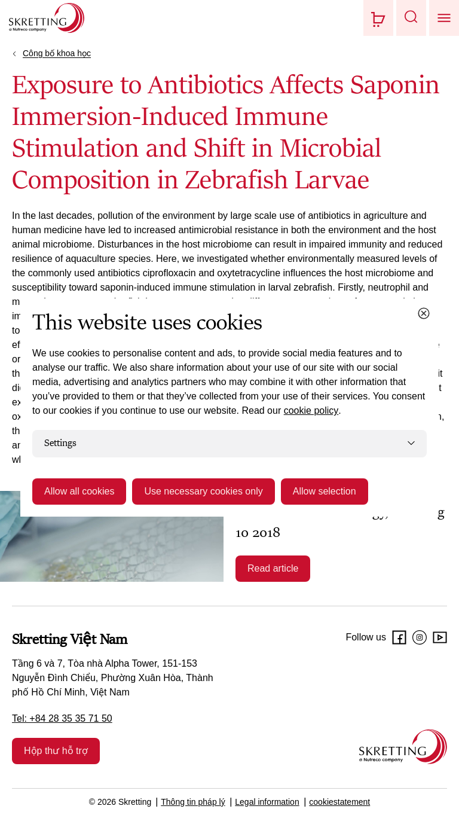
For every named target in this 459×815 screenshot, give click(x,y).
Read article (272, 568)
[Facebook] (399, 637)
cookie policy (311, 410)
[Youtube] (440, 637)
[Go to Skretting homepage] (46, 18)
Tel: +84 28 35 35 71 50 (62, 718)
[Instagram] (419, 637)
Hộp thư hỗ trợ (56, 751)
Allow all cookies (79, 491)
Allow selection (324, 491)
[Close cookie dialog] (424, 313)
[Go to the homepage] (403, 746)
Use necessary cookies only (203, 491)
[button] (411, 18)
